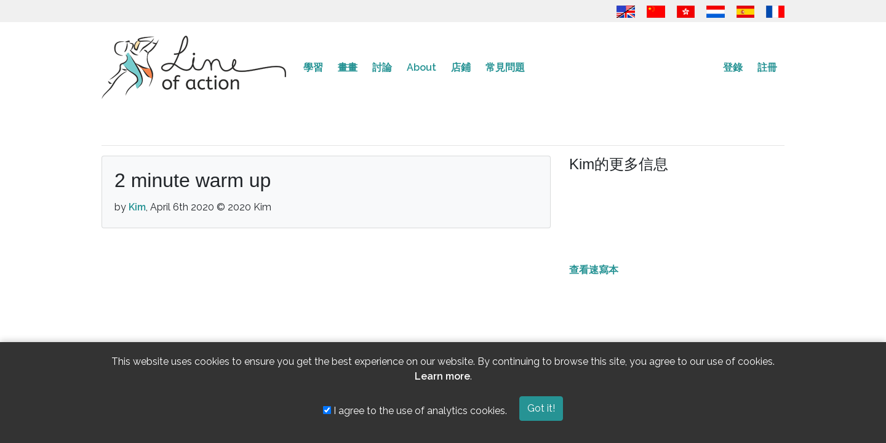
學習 (313, 67)
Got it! (541, 408)
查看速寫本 (593, 270)
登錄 (733, 67)
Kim (137, 207)
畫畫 (347, 67)
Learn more (442, 376)
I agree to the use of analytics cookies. (415, 411)
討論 (382, 67)
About (421, 67)
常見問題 (505, 67)
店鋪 (461, 67)
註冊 (767, 67)
